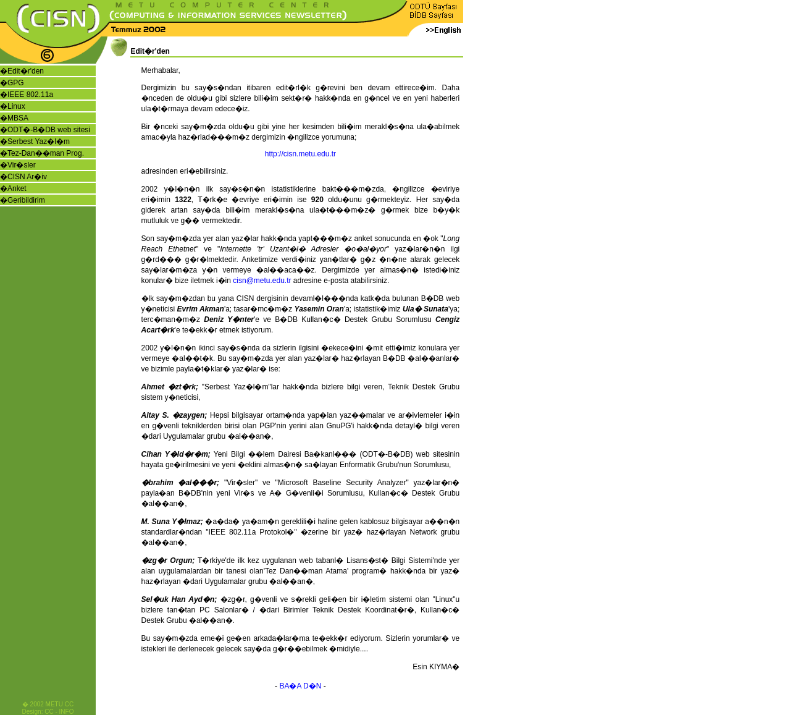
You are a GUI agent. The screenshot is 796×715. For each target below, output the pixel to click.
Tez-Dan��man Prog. (45, 153)
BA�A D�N (300, 686)
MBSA (17, 118)
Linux (16, 106)
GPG (15, 82)
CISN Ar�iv (27, 176)
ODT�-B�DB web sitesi (48, 129)
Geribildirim (26, 200)
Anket (17, 188)
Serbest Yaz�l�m (38, 141)
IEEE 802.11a (30, 94)
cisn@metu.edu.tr (262, 280)
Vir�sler (21, 165)
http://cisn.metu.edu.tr (300, 154)
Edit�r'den (25, 71)
